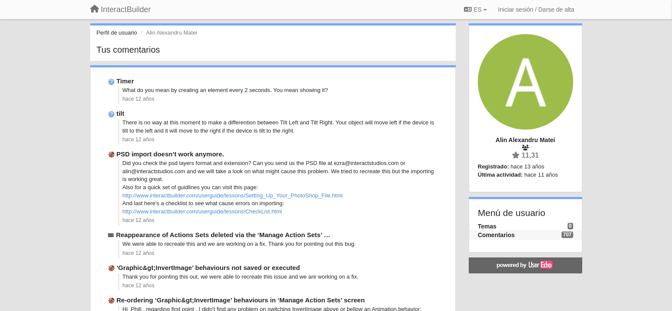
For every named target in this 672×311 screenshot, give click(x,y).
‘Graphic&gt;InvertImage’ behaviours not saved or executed (208, 267)
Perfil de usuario (117, 32)
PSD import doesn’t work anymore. (170, 154)
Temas (487, 226)
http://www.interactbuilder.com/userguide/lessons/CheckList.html (202, 211)
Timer (125, 81)
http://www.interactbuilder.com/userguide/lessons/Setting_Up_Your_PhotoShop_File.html (233, 195)
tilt (120, 113)
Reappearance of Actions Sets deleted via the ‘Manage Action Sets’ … (223, 234)
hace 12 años (139, 99)
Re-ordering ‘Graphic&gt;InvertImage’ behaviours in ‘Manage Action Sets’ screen (241, 300)
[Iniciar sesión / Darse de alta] (536, 9)
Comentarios (496, 235)
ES (475, 9)
